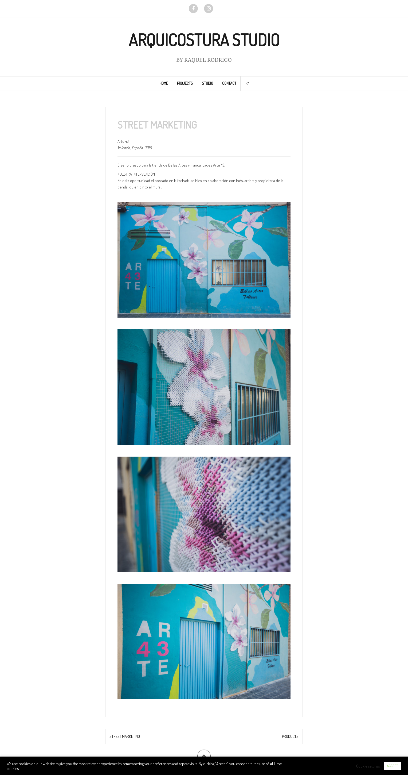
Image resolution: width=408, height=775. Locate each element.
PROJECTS (185, 83)
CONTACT (229, 83)
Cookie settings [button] (368, 766)
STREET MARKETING (124, 736)
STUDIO (207, 83)
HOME (163, 83)
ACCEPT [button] (392, 766)
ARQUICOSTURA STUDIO (204, 39)
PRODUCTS (290, 736)
